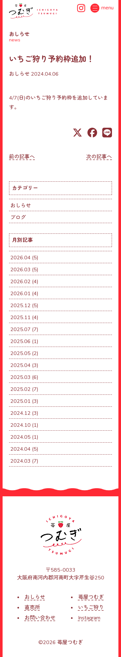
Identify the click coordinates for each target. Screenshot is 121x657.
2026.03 (20, 269)
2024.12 (20, 413)
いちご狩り (91, 607)
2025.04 (20, 365)
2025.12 (20, 305)
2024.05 (20, 437)
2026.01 (20, 293)
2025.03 (20, 377)
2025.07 (20, 329)
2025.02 (20, 389)
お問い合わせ (40, 617)
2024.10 (20, 425)
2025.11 (20, 317)
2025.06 (20, 341)
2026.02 (20, 281)
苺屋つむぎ (91, 597)
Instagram (89, 617)
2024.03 (20, 461)
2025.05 (20, 353)
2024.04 (20, 449)
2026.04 (20, 257)
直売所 (32, 607)
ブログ (18, 217)
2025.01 (20, 401)
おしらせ (19, 74)
